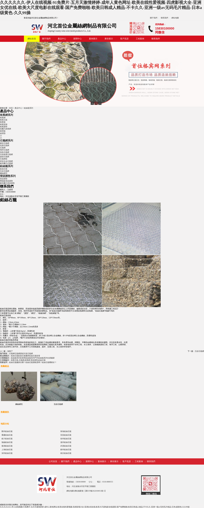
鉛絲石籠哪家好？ (49, 362)
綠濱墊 (2, 133)
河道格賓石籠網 (6, 154)
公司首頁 (53, 461)
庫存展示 (109, 39)
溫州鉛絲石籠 (65, 442)
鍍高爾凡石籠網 (6, 163)
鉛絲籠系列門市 (32, 358)
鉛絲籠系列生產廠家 (46, 358)
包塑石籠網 (4, 145)
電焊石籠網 (4, 150)
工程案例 (140, 39)
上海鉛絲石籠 (7, 450)
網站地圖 (175, 18)
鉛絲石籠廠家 (23, 356)
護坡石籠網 (4, 157)
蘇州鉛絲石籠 (65, 450)
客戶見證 (124, 39)
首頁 (11, 108)
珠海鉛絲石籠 (65, 431)
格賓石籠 (3, 120)
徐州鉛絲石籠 (65, 439)
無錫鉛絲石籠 (7, 442)
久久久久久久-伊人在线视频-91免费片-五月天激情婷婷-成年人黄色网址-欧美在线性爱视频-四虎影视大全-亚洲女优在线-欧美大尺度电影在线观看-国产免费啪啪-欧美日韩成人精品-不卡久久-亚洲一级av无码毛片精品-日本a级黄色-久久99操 (101, 7)
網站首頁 (32, 39)
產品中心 (62, 39)
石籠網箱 (3, 159)
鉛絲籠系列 (28, 108)
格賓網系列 (6, 114)
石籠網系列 (6, 140)
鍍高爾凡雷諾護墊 (7, 183)
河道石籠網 (28, 354)
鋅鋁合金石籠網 (6, 161)
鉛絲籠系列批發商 (18, 358)
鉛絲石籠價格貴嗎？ (34, 362)
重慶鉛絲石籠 (7, 435)
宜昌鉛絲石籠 (65, 435)
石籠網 (2, 148)
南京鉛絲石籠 (65, 453)
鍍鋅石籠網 (4, 143)
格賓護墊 (3, 127)
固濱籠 (2, 131)
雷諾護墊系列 (8, 176)
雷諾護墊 (3, 179)
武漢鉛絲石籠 (65, 446)
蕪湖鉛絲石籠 (7, 446)
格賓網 (2, 118)
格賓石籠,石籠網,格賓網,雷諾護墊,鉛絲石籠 (28, 360)
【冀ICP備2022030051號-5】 (95, 491)
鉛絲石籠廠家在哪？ (17, 362)
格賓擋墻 (3, 124)
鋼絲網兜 (3, 173)
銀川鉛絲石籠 (7, 439)
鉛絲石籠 (3, 169)
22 (1, 136)
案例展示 (93, 39)
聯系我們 (164, 18)
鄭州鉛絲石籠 (7, 431)
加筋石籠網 (4, 152)
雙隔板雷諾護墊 (6, 181)
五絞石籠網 (4, 171)
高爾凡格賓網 (5, 129)
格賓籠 (2, 122)
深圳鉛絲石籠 (7, 453)
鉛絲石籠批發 (34, 356)
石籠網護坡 (19, 354)
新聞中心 (77, 39)
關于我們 (153, 18)
